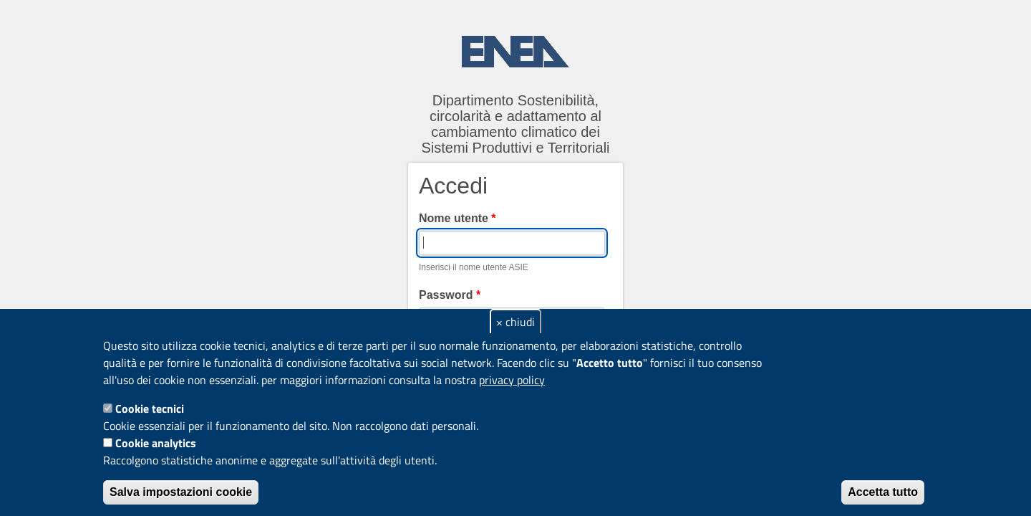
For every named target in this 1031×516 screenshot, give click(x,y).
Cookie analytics (155, 443)
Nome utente (457, 218)
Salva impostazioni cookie (181, 492)
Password (449, 295)
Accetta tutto (883, 492)
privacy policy (512, 379)
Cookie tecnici (149, 408)
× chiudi (515, 321)
